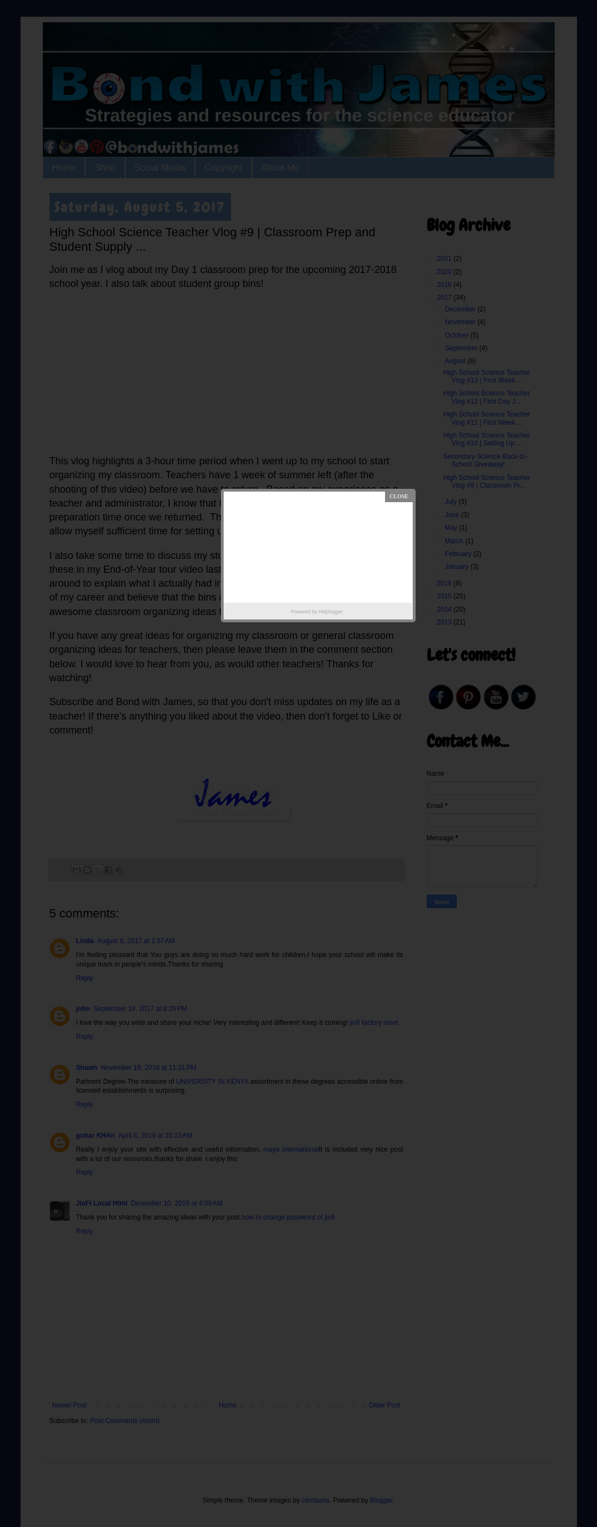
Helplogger (331, 611)
